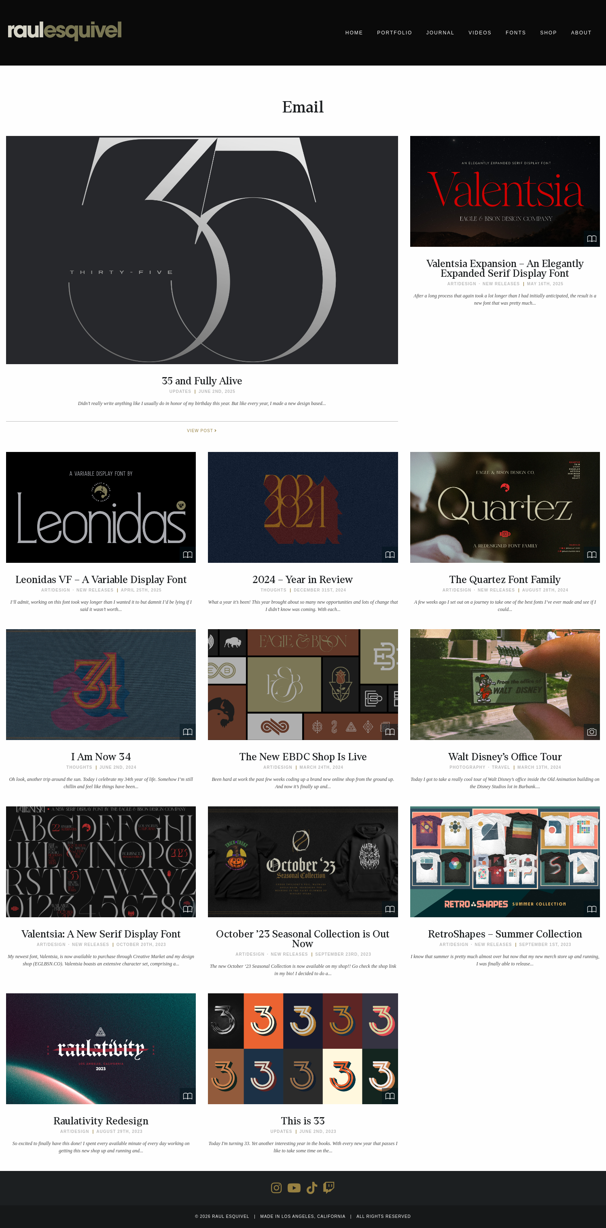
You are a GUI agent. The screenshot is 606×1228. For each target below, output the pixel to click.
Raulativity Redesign (100, 1121)
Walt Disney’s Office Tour (505, 757)
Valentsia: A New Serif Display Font (101, 934)
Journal (440, 33)
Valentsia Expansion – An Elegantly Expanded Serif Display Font (505, 269)
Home (354, 33)
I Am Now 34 (101, 757)
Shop (548, 33)
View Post (202, 430)
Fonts (516, 33)
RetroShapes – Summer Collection (505, 934)
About (581, 33)
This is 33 (303, 1121)
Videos (480, 33)
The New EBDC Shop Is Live (303, 757)
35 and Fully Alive (202, 381)
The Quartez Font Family (505, 580)
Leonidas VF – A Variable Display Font (101, 580)
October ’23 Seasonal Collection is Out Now (303, 939)
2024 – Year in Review (302, 580)
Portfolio (394, 33)
